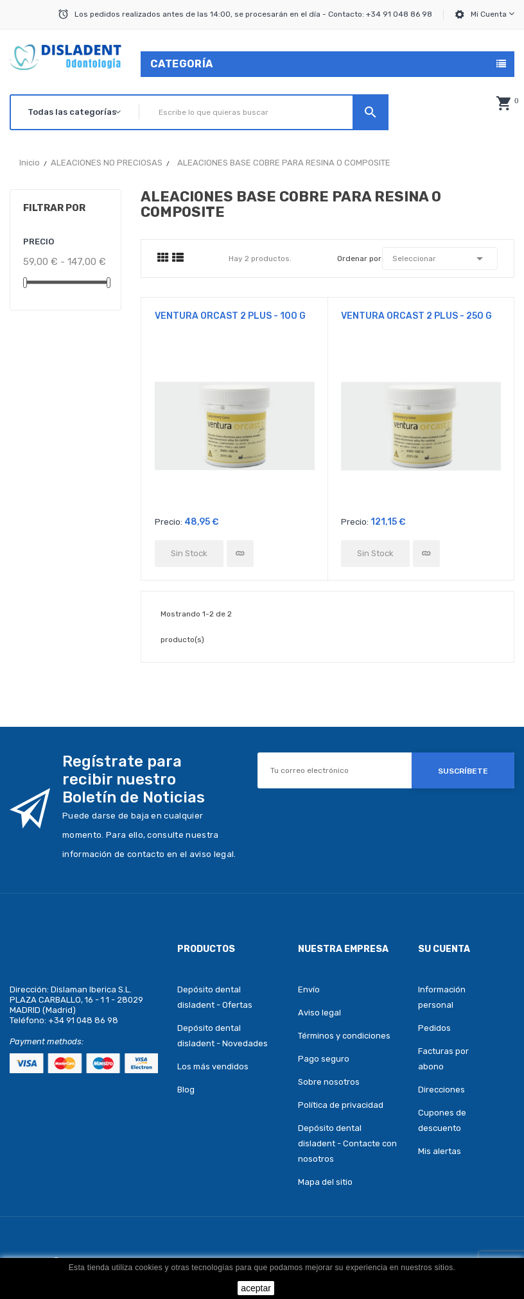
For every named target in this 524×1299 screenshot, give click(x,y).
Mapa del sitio (325, 1182)
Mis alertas (439, 1151)
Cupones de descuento (442, 1120)
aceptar (256, 1288)
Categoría (181, 64)
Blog (186, 1089)
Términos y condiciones (344, 1035)
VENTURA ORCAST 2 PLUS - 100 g (230, 315)
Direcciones (441, 1089)
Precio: (168, 522)
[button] (503, 103)
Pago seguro (323, 1059)
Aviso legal (319, 1012)
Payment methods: (46, 1041)
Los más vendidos (213, 1066)
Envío (309, 989)
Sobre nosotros (329, 1082)
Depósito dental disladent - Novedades (222, 1035)
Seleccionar (439, 258)
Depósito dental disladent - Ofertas (214, 997)
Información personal (442, 997)
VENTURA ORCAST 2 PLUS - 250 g (416, 315)
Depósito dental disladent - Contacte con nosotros (347, 1143)
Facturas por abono (443, 1058)
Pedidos (434, 1028)
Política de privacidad (340, 1105)
